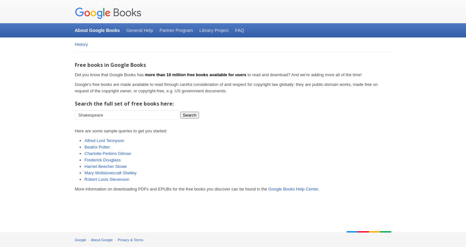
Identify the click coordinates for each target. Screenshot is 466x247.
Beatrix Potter (97, 147)
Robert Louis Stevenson (106, 179)
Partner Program (176, 30)
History (81, 44)
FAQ (239, 30)
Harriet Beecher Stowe (105, 166)
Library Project (213, 30)
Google (80, 240)
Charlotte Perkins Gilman (107, 153)
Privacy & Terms (130, 240)
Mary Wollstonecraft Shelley (110, 172)
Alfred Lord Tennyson (104, 140)
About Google (102, 240)
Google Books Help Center (293, 189)
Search (189, 115)
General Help (139, 30)
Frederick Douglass (102, 160)
